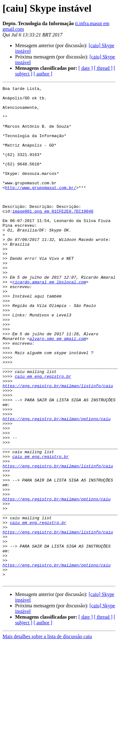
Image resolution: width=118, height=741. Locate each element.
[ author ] (43, 73)
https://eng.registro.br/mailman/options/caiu (56, 485)
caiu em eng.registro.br (43, 434)
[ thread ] (103, 68)
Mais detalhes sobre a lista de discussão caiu (47, 735)
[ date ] (85, 68)
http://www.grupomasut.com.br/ (40, 208)
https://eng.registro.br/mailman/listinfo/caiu (58, 446)
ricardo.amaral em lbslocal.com (49, 321)
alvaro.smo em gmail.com (58, 389)
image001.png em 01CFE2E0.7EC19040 (52, 236)
